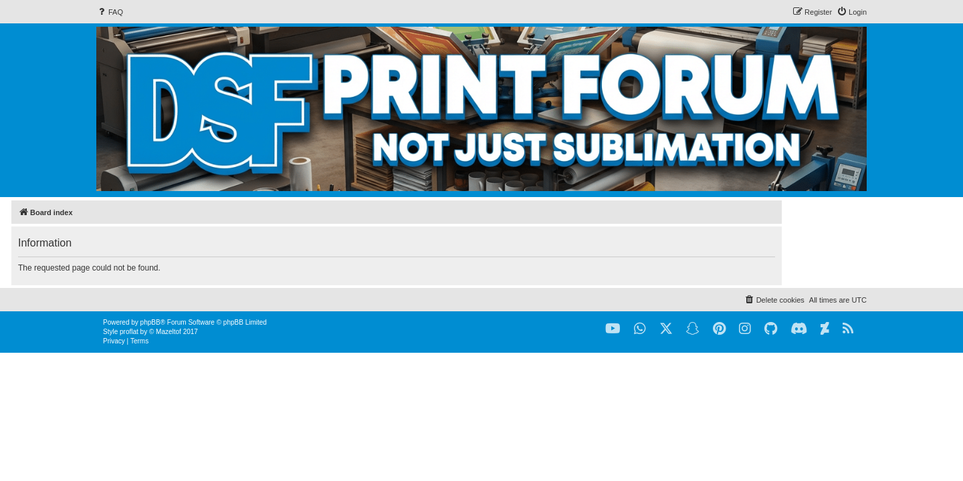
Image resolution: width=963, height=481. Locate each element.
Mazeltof (168, 331)
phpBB (150, 322)
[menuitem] (109, 12)
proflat (129, 331)
